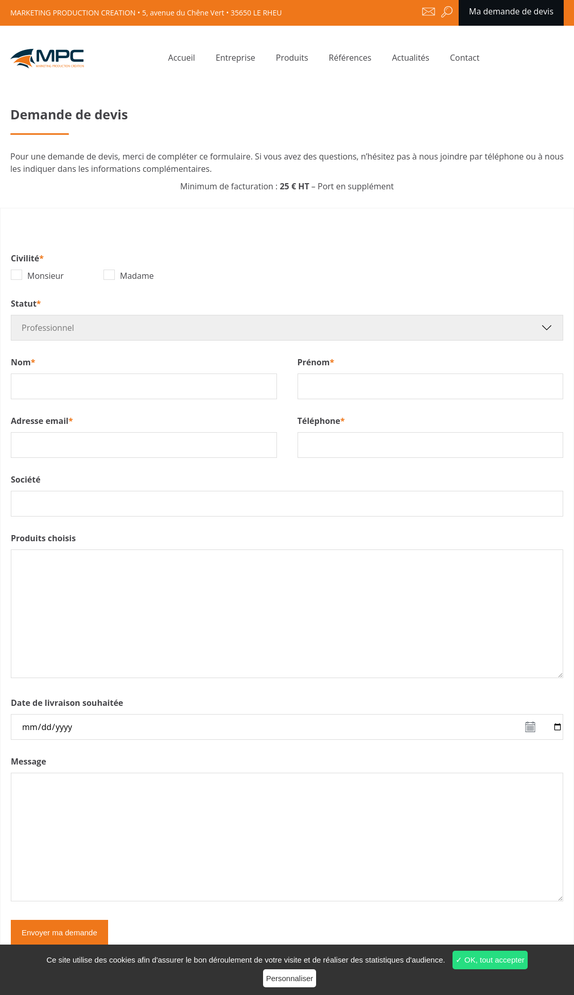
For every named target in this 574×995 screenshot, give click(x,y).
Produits (292, 57)
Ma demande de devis (511, 11)
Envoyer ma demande (59, 932)
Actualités (410, 57)
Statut (26, 303)
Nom (23, 362)
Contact (464, 57)
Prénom (316, 362)
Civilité (27, 258)
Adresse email (42, 421)
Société (26, 479)
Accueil (181, 57)
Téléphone (321, 421)
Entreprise (235, 57)
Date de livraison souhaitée (67, 702)
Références (350, 57)
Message (28, 761)
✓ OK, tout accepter (490, 959)
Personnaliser (290, 978)
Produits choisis (43, 538)
